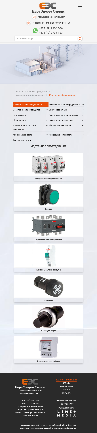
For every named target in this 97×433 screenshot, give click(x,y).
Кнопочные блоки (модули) (48, 270)
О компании (66, 386)
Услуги (66, 389)
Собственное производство (26, 109)
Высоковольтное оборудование (64, 104)
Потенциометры (48, 330)
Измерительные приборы (48, 361)
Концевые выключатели (60, 134)
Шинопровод (19, 120)
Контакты (66, 393)
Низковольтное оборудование (30, 95)
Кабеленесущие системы (61, 120)
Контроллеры (19, 115)
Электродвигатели (58, 109)
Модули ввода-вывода (60, 125)
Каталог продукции (37, 91)
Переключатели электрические (48, 239)
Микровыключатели (22, 134)
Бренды (66, 383)
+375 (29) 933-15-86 (51, 28)
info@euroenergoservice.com (48, 17)
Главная (19, 91)
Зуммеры (48, 300)
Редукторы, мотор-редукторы (63, 115)
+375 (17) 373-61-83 (51, 32)
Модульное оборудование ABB (48, 178)
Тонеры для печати (22, 140)
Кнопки (48, 209)
